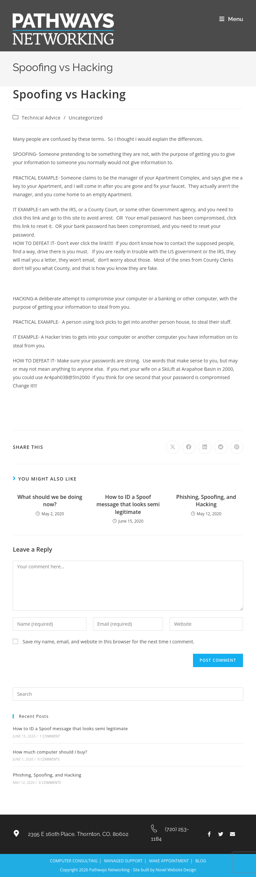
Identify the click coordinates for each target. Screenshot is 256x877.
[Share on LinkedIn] (204, 447)
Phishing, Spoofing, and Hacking (206, 500)
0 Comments (49, 759)
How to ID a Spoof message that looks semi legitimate (128, 504)
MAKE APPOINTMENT (169, 861)
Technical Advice (41, 117)
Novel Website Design (176, 870)
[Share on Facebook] (188, 447)
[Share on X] (172, 447)
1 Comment (50, 736)
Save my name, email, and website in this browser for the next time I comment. (108, 641)
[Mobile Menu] (231, 19)
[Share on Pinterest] (236, 447)
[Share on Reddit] (220, 447)
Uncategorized (86, 117)
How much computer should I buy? (50, 752)
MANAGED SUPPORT (123, 861)
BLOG (200, 861)
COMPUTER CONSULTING (74, 861)
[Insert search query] (128, 694)
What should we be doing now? (49, 500)
